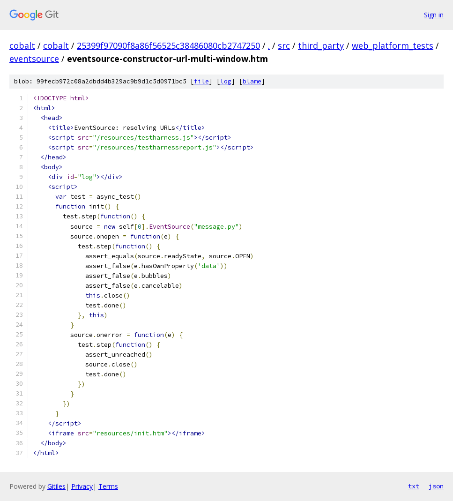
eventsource (34, 58)
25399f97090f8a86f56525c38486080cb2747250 (168, 45)
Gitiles (56, 486)
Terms (108, 486)
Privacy (82, 486)
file (201, 81)
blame (252, 81)
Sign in (434, 14)
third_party (321, 45)
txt (413, 486)
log (225, 81)
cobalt (22, 45)
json (436, 486)
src (284, 45)
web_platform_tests (392, 45)
